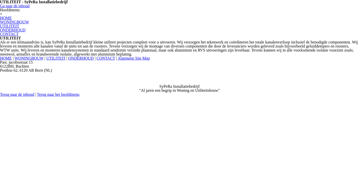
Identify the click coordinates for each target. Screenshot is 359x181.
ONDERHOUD (81, 58)
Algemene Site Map (134, 58)
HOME (6, 58)
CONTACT (105, 58)
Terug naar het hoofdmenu (58, 94)
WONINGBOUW (29, 58)
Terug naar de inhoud (17, 94)
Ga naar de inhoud (15, 6)
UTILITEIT (55, 58)
